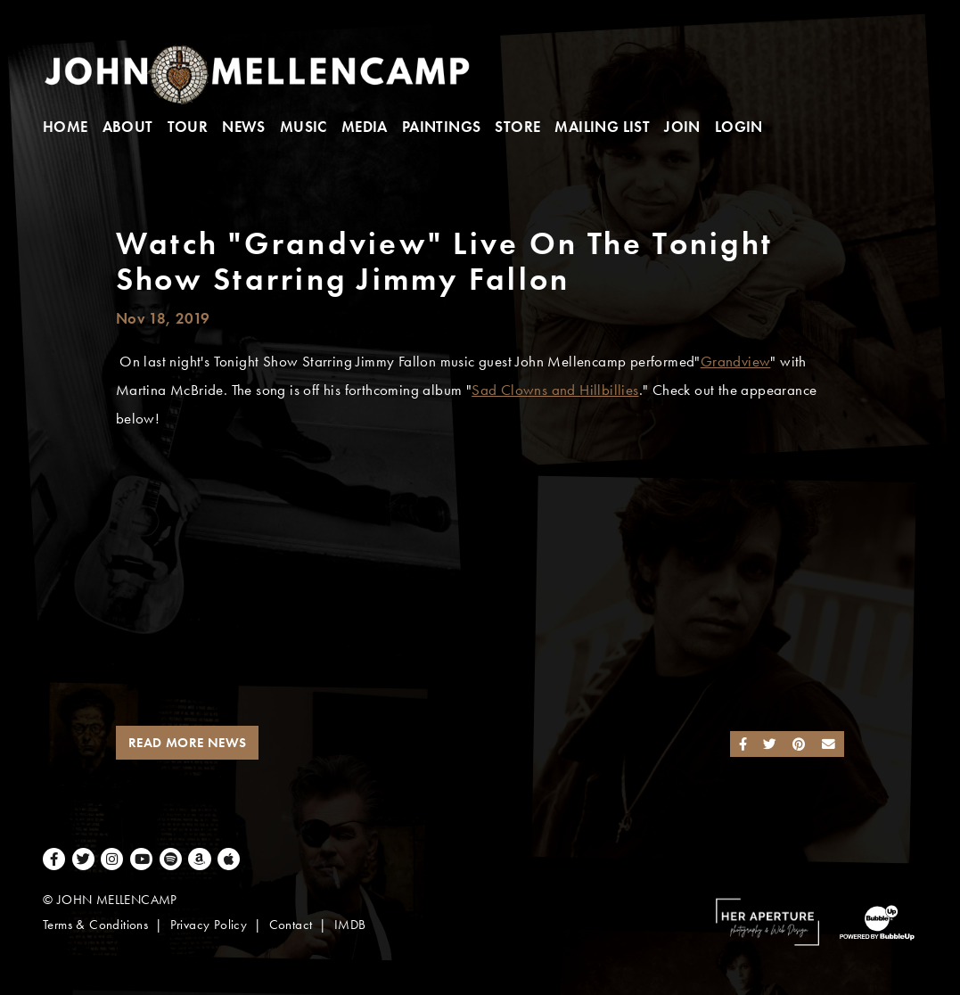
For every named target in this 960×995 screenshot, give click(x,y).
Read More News (187, 743)
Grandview (736, 361)
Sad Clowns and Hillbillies (555, 390)
